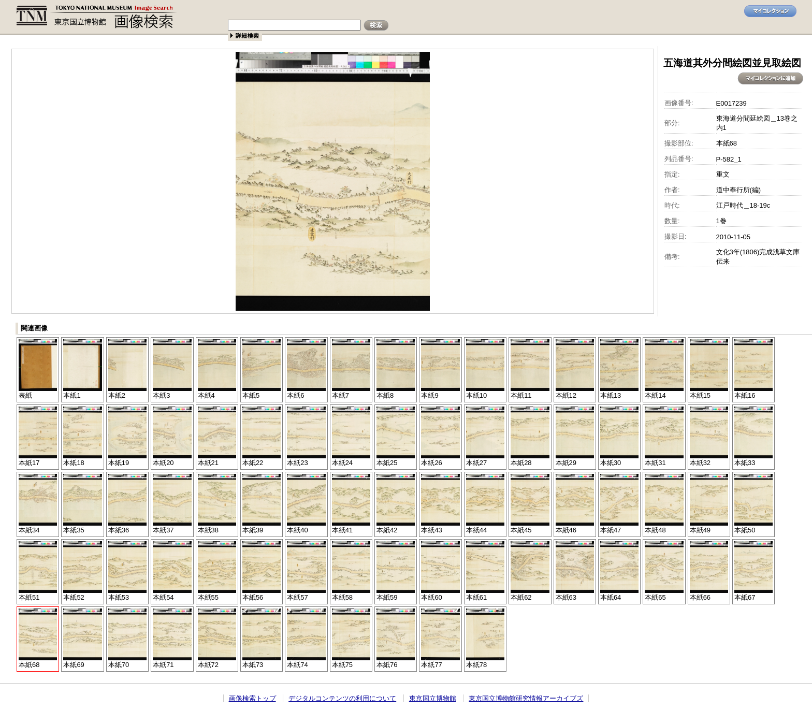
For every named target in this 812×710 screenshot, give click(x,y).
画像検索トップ (252, 698)
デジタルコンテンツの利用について (342, 698)
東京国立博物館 (432, 698)
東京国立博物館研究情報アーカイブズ (526, 698)
